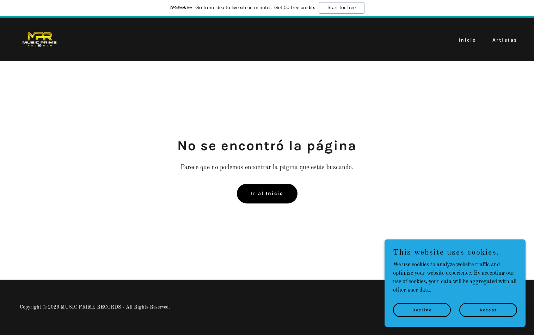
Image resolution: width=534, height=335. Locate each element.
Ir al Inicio (267, 193)
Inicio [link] (467, 40)
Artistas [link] (504, 40)
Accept (488, 314)
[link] (39, 39)
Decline (422, 314)
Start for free (341, 7)
